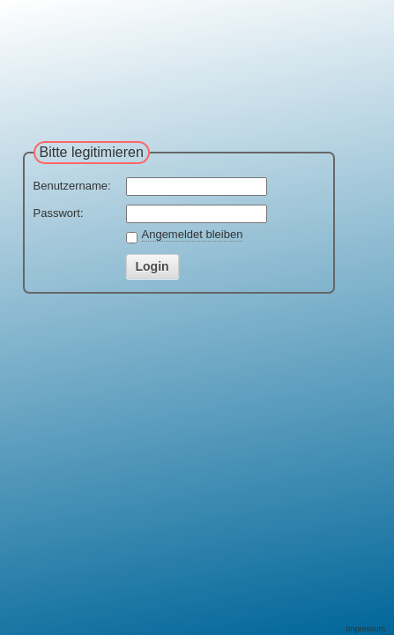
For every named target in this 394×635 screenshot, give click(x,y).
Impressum (365, 628)
